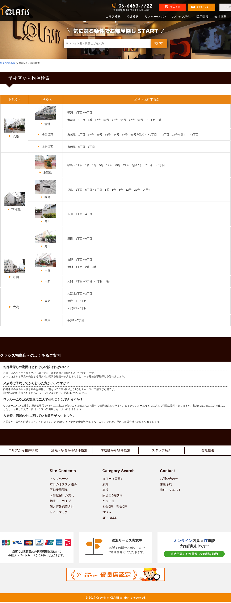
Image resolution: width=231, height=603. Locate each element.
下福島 (14, 201)
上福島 (45, 164)
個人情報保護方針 (62, 507)
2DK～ (107, 513)
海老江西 (45, 146)
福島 (45, 189)
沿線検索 (133, 16)
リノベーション (155, 16)
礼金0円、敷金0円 (114, 507)
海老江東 (45, 134)
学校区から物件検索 (115, 451)
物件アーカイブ (60, 502)
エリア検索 (113, 16)
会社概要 (220, 16)
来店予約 (166, 485)
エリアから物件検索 (23, 451)
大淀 (14, 307)
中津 (45, 320)
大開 (45, 281)
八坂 (14, 128)
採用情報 (202, 16)
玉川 (45, 213)
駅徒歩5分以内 (112, 496)
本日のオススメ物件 (63, 485)
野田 (45, 238)
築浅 (105, 491)
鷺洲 (45, 115)
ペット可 (108, 502)
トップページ (59, 480)
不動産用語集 (59, 491)
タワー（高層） (113, 480)
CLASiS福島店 (7, 63)
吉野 (45, 262)
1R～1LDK (109, 519)
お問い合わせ (169, 480)
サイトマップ (59, 513)
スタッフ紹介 (181, 16)
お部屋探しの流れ (62, 496)
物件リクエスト (170, 491)
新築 (105, 485)
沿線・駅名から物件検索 (69, 451)
